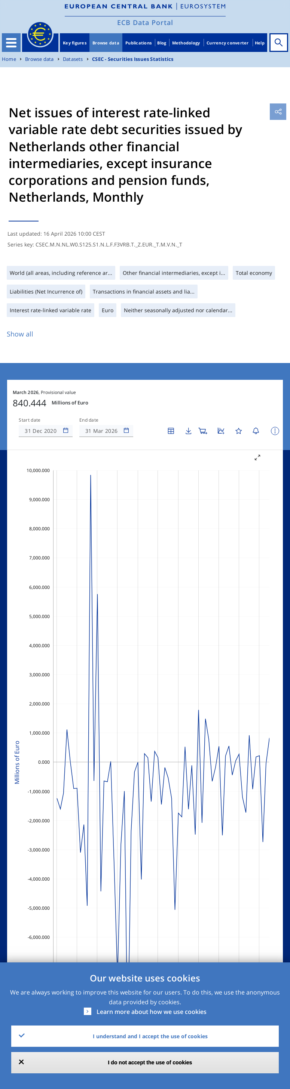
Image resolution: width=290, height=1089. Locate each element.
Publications (138, 43)
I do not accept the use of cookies (150, 1062)
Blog (161, 43)
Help (260, 43)
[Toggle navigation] (11, 42)
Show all (20, 333)
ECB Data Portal (145, 22)
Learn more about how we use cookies (152, 1012)
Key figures (74, 43)
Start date (29, 420)
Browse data (105, 43)
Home (9, 59)
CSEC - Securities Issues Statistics (132, 59)
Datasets (73, 59)
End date (89, 420)
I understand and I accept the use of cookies (150, 1036)
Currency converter (228, 43)
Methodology (186, 43)
